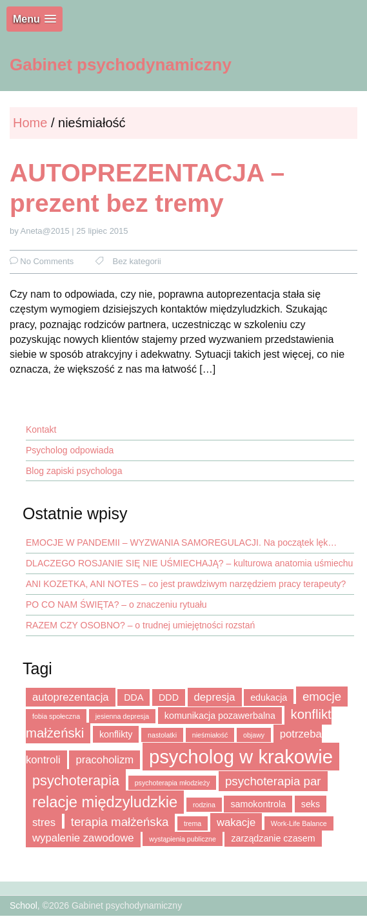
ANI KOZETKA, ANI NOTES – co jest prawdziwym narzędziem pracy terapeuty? (186, 584)
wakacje (236, 822)
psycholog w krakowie (241, 756)
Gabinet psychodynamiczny (121, 64)
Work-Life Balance (299, 823)
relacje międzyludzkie (104, 802)
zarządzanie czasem (273, 838)
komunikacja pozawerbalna (219, 715)
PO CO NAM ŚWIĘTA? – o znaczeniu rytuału (116, 604)
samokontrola (258, 804)
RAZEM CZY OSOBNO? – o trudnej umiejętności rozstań (140, 625)
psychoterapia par (273, 781)
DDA (133, 697)
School (23, 905)
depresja (214, 697)
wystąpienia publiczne (182, 839)
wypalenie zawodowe (83, 838)
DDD (169, 697)
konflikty (116, 734)
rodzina (204, 805)
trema (192, 823)
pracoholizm (104, 760)
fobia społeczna (56, 716)
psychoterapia (75, 780)
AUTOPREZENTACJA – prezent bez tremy (147, 188)
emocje (322, 696)
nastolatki (162, 735)
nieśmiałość (210, 735)
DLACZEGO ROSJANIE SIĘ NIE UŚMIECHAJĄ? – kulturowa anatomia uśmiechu (189, 563)
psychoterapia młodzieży (172, 783)
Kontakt (41, 429)
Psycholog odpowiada (70, 450)
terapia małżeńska (120, 822)
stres (43, 822)
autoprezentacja (70, 697)
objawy (253, 735)
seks (310, 804)
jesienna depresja (122, 716)
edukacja (268, 697)
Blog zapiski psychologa (74, 471)
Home (32, 123)
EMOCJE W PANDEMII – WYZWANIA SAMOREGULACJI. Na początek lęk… (181, 542)
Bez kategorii (137, 261)
